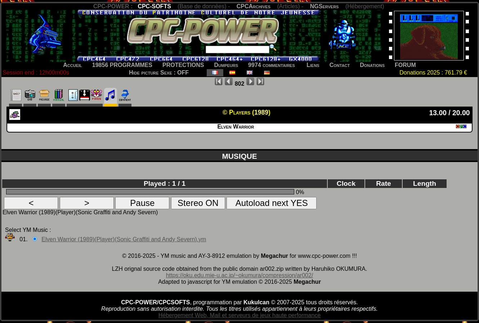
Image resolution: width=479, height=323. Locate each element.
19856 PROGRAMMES (122, 65)
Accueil (72, 65)
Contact (340, 65)
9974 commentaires (271, 65)
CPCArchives (253, 6)
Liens (312, 65)
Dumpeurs (226, 65)
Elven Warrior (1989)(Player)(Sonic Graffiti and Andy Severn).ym (123, 239)
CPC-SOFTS (154, 6)
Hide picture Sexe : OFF (159, 72)
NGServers (324, 6)
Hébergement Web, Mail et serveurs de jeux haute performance (239, 315)
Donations (372, 65)
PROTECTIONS (183, 65)
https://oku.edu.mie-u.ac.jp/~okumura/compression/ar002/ (239, 275)
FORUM (405, 65)
